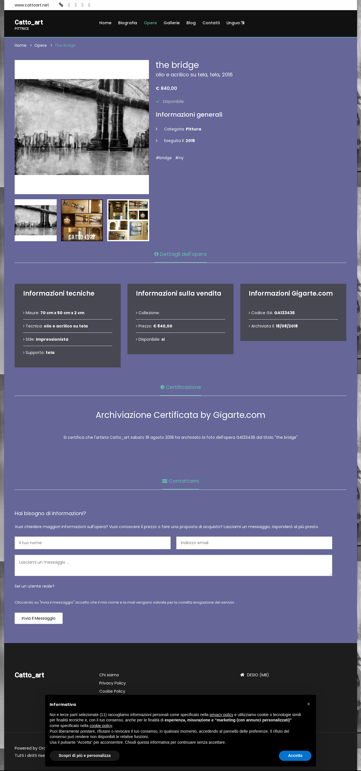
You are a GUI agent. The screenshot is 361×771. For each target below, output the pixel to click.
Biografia (127, 23)
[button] (308, 703)
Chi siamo (109, 675)
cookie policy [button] (101, 725)
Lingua (235, 23)
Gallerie (172, 23)
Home (105, 23)
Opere (150, 23)
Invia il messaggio (39, 619)
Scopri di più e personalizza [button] (85, 755)
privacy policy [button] (221, 714)
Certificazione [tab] (180, 386)
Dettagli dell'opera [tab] (180, 253)
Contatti (211, 23)
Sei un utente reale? (34, 587)
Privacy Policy (112, 683)
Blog (191, 23)
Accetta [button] (295, 755)
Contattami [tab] (180, 480)
